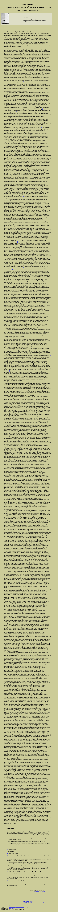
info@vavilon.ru (7, 910)
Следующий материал (39, 891)
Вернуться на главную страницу (10, 902)
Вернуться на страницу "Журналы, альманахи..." (28, 902)
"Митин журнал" (11, 908)
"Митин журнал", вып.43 (44, 902)
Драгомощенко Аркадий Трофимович (16, 907)
